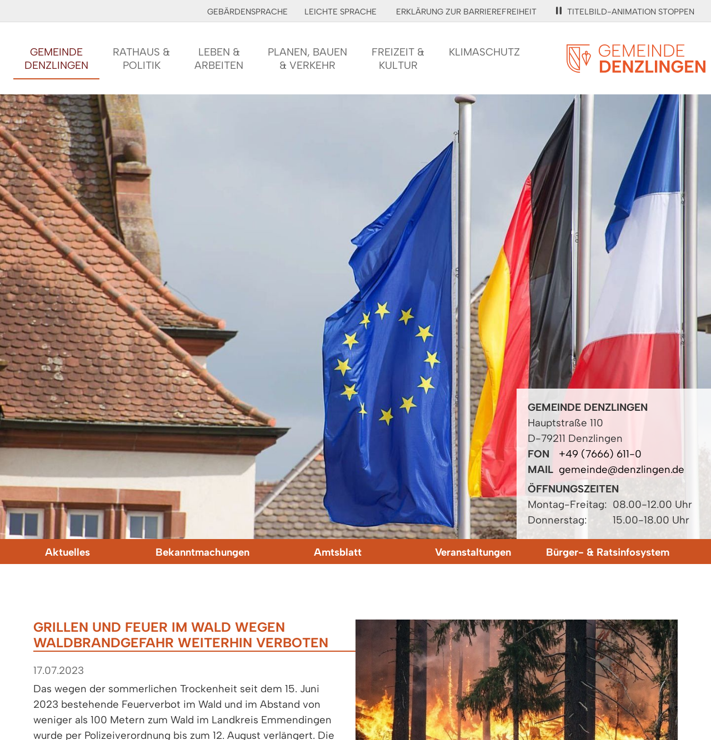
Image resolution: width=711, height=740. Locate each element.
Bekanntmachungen (202, 552)
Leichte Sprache (340, 12)
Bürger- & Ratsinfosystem (607, 552)
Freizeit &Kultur (398, 59)
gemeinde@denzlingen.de (621, 469)
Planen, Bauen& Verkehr (307, 59)
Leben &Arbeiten (218, 59)
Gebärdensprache (247, 12)
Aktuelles (67, 552)
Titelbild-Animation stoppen (625, 12)
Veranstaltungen (473, 552)
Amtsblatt (338, 552)
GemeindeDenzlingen (56, 59)
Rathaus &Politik (141, 59)
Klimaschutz (484, 52)
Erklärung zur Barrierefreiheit (466, 12)
